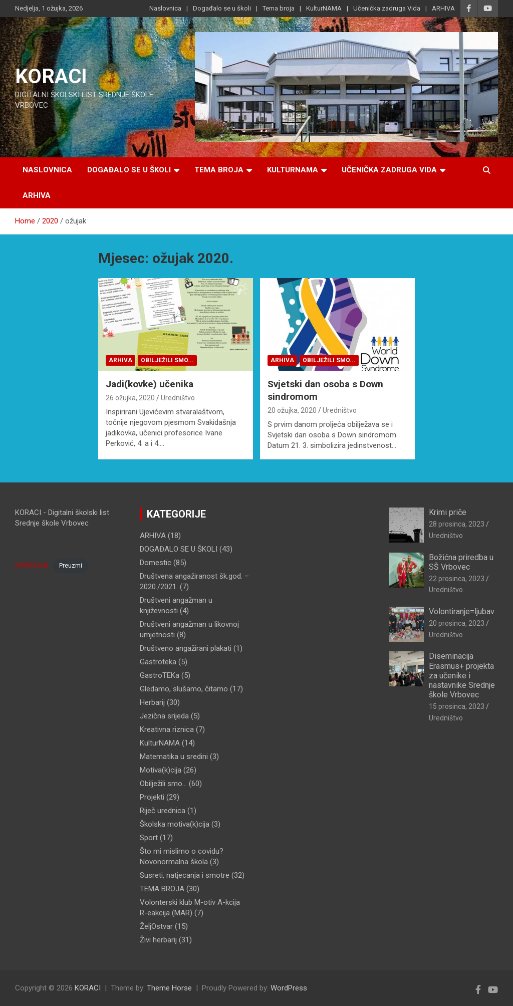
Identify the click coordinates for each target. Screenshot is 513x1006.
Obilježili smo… (163, 783)
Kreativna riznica (167, 729)
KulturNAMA (324, 8)
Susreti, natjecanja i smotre (184, 875)
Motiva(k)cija (160, 770)
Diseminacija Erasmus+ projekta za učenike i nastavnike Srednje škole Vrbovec (462, 675)
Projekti (152, 797)
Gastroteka (158, 661)
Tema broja (279, 8)
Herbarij (152, 702)
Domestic (155, 562)
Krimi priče (447, 512)
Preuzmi (70, 565)
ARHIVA (443, 8)
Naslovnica (165, 8)
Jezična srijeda (164, 715)
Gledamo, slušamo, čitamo (184, 688)
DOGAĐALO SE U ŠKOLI (178, 549)
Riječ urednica (162, 810)
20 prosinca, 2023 (456, 623)
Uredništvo (178, 398)
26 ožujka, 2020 (130, 398)
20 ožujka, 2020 (292, 410)
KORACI (51, 76)
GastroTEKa (159, 675)
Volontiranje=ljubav (461, 611)
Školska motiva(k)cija (174, 824)
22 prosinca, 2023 (456, 579)
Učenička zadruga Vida (386, 8)
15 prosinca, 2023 (456, 706)
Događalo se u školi (222, 8)
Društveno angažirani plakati (185, 648)
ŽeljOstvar (156, 926)
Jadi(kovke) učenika (149, 384)
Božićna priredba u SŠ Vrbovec (461, 562)
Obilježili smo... (167, 360)
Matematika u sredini (174, 756)
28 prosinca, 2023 (456, 524)
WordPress (289, 987)
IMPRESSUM (32, 565)
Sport (149, 837)
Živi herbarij (158, 939)
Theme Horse (169, 987)
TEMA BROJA (162, 888)
